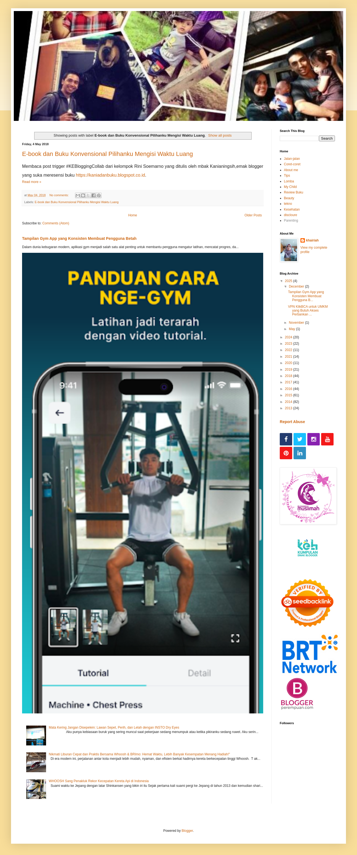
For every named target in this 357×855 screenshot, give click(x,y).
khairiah (312, 240)
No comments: (59, 195)
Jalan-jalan (292, 159)
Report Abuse (292, 421)
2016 (289, 389)
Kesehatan (292, 209)
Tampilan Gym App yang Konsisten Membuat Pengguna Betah (79, 238)
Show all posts (220, 135)
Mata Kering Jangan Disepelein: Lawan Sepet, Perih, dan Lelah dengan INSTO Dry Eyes (114, 727)
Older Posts (253, 215)
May (292, 329)
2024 (289, 337)
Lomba (289, 181)
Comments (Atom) (55, 223)
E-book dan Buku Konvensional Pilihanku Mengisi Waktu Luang (107, 153)
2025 (289, 281)
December (297, 286)
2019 (289, 369)
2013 (289, 408)
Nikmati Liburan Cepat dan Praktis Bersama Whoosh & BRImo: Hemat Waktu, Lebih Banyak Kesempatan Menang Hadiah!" (139, 754)
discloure (290, 215)
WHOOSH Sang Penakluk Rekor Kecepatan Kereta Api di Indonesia (99, 781)
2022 (289, 350)
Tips (287, 175)
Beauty (289, 198)
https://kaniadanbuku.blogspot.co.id (110, 175)
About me (291, 170)
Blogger (187, 831)
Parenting (291, 220)
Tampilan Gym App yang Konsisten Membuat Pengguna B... (306, 296)
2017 (289, 382)
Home (132, 215)
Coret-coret (292, 164)
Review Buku (293, 192)
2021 (289, 357)
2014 (289, 402)
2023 (289, 344)
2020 (289, 363)
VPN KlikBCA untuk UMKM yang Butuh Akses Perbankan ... (308, 311)
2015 (289, 395)
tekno (288, 204)
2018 (289, 376)
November (297, 323)
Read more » (31, 182)
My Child (290, 187)
